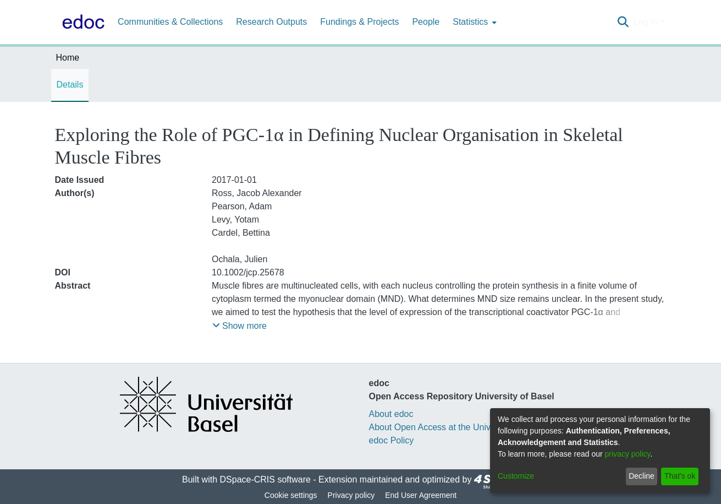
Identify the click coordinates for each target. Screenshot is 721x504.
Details (70, 84)
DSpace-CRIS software (265, 479)
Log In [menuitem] (646, 21)
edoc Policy (391, 440)
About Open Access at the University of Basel (457, 427)
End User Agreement (420, 495)
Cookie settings (291, 495)
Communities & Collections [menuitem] (170, 21)
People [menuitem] (425, 21)
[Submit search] (623, 22)
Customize (516, 476)
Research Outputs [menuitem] (271, 21)
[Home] (81, 22)
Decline (641, 476)
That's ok (679, 476)
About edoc (391, 414)
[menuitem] (473, 22)
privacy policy (628, 453)
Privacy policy (351, 495)
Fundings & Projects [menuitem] (359, 21)
